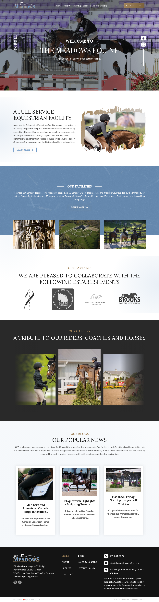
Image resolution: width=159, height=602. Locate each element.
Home (65, 555)
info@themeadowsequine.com (124, 563)
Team (85, 5)
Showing (77, 5)
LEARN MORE (25, 150)
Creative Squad (33, 599)
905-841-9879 (117, 556)
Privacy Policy (86, 567)
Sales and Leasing (98, 5)
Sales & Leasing (87, 561)
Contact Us (134, 5)
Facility (67, 5)
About (58, 5)
